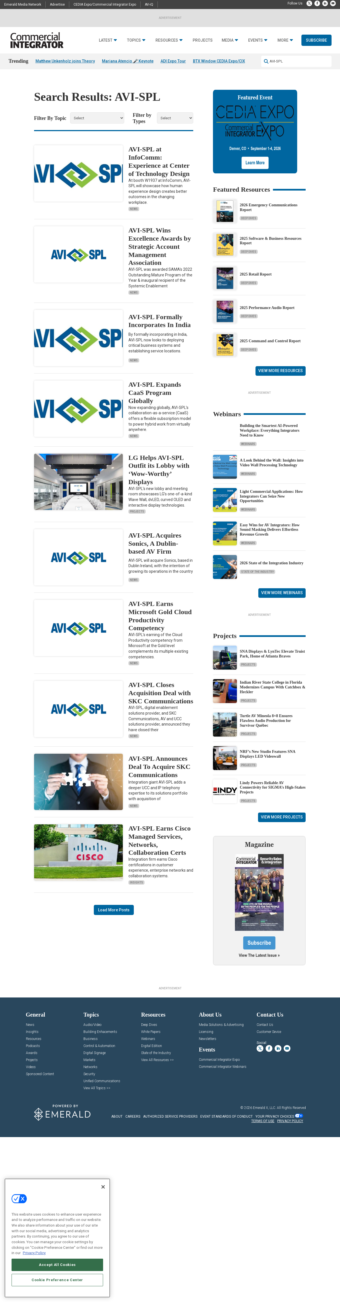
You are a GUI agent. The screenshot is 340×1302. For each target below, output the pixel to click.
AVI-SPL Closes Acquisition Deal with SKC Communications (160, 700)
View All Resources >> (157, 1222)
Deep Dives (248, 225)
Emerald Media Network (22, 4)
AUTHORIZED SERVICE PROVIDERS (170, 1279)
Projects (203, 54)
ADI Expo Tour (173, 75)
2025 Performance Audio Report (267, 315)
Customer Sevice (269, 1194)
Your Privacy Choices (274, 1279)
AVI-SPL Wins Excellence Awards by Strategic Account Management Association (159, 254)
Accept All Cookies (57, 1265)
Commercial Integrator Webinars (222, 1229)
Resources (166, 54)
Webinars (248, 522)
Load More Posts (114, 917)
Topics (134, 54)
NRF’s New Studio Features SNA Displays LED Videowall (267, 902)
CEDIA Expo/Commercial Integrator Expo (105, 4)
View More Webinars (282, 670)
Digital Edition (151, 1208)
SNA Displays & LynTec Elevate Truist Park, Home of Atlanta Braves (272, 802)
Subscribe (316, 54)
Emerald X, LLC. (264, 1270)
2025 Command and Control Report (270, 348)
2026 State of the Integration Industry (271, 641)
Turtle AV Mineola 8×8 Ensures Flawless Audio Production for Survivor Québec (266, 869)
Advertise (57, 4)
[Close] (103, 1187)
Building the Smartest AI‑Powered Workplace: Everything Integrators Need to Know (269, 508)
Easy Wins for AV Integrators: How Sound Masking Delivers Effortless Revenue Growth (269, 607)
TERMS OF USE (262, 1283)
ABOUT (117, 1279)
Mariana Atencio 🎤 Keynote (128, 75)
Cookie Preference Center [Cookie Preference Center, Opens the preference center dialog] (57, 1280)
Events (255, 54)
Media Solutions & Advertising (221, 1187)
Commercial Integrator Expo (219, 1222)
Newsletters (207, 1201)
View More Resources (280, 378)
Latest (105, 54)
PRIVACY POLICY (290, 1283)
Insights (136, 889)
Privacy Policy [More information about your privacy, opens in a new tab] (34, 1253)
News (134, 216)
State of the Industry (257, 649)
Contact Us (265, 1187)
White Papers (151, 1194)
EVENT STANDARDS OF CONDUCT (226, 1279)
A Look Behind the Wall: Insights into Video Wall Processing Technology (271, 540)
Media (228, 54)
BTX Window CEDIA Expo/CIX (219, 75)
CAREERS (132, 1279)
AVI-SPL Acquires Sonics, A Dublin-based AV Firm (154, 551)
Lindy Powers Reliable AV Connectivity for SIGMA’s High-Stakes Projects (272, 936)
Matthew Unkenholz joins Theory (65, 75)
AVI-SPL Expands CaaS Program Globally (154, 400)
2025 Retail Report (256, 282)
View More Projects (282, 965)
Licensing (206, 1194)
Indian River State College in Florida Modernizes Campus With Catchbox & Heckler (272, 835)
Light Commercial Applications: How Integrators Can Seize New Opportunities (271, 574)
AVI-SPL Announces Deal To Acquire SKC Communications (159, 774)
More (282, 54)
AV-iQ (149, 4)
